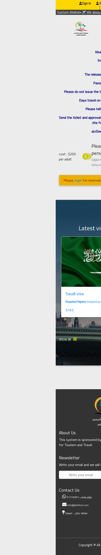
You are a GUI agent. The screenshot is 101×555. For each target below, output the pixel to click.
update (54, 9)
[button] (86, 339)
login (22, 180)
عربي (75, 4)
